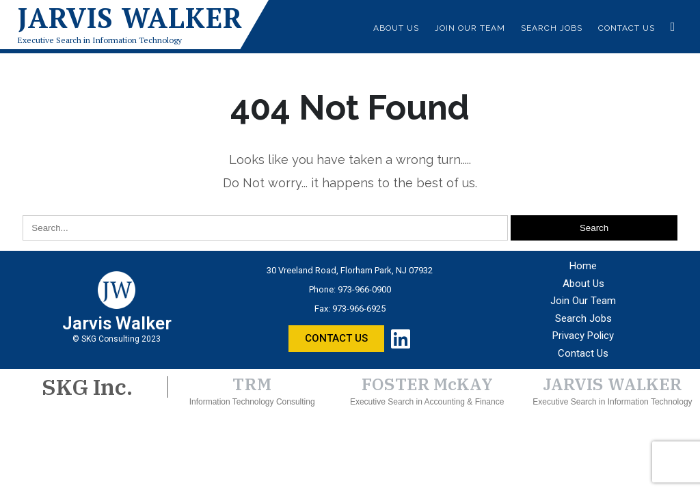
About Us (396, 28)
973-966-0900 (364, 289)
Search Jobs (551, 28)
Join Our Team (470, 28)
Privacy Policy (583, 335)
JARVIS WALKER (612, 384)
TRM (251, 384)
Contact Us (626, 28)
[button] (336, 338)
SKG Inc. (87, 386)
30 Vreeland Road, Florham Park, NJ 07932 (350, 270)
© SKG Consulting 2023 (116, 339)
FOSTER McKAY (427, 384)
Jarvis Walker (130, 17)
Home (583, 266)
